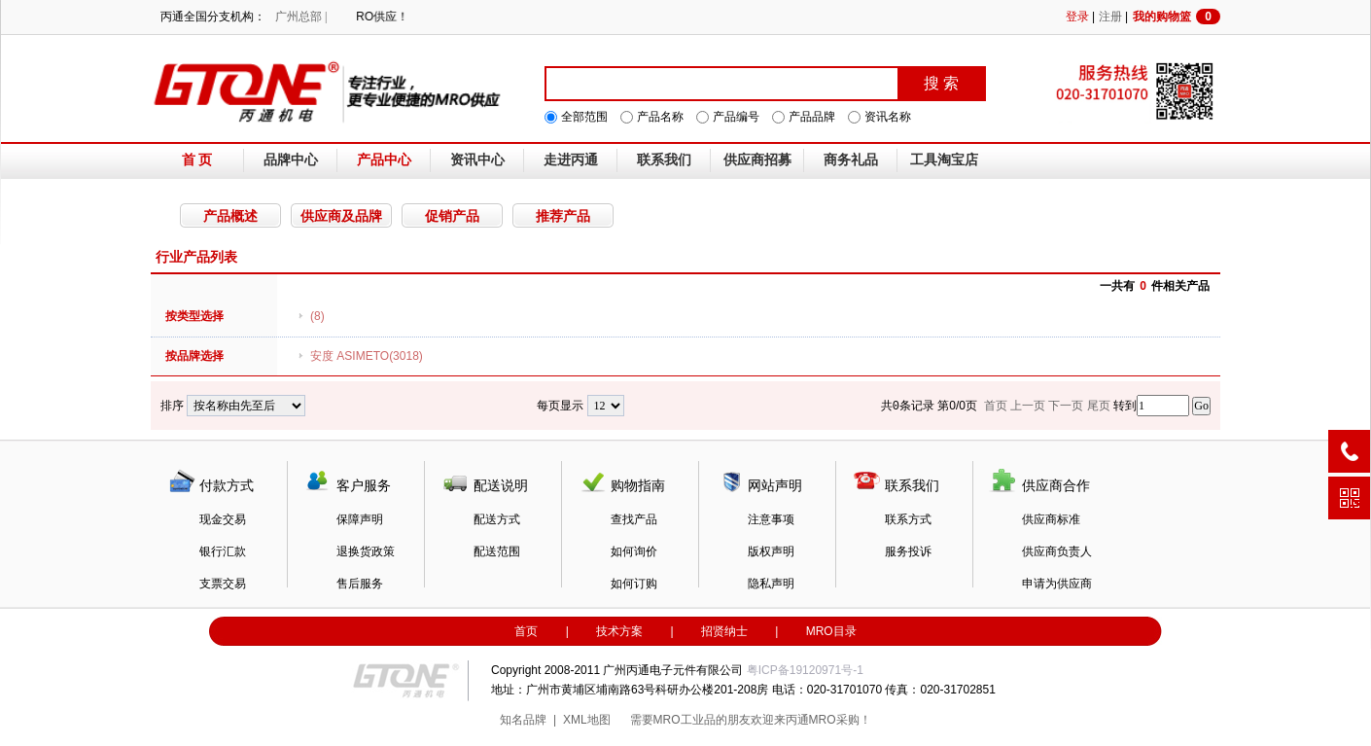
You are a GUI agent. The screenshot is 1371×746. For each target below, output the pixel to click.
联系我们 (664, 160)
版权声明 (771, 551)
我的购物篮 (1176, 16)
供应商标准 (1051, 519)
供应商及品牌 (341, 216)
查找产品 (634, 519)
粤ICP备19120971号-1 (805, 670)
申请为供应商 (1057, 583)
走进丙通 (571, 160)
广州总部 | (301, 16)
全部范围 (584, 117)
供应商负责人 (1057, 551)
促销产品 (452, 216)
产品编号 (736, 117)
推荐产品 (563, 216)
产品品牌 (812, 117)
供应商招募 (757, 160)
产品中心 (384, 160)
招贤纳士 (724, 631)
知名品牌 (523, 720)
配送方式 (497, 519)
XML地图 (587, 720)
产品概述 (230, 216)
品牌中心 (291, 160)
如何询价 (634, 551)
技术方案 (619, 631)
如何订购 (634, 583)
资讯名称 (887, 117)
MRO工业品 (684, 720)
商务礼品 (851, 160)
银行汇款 (222, 551)
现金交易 (222, 519)
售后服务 (359, 583)
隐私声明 (771, 583)
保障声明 (359, 519)
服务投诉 (908, 551)
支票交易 (222, 583)
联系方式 (908, 519)
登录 (1077, 16)
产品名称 (660, 117)
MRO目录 (831, 631)
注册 (1110, 16)
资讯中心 (477, 160)
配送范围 (497, 551)
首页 (526, 631)
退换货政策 (365, 551)
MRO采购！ (840, 720)
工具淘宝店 (944, 160)
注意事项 (771, 519)
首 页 (197, 160)
